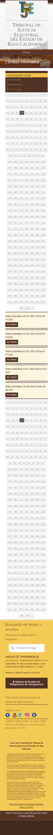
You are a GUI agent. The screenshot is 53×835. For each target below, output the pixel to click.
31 (17, 113)
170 (9, 222)
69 (26, 137)
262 (15, 302)
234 (15, 277)
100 (9, 162)
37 (45, 113)
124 (26, 180)
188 (32, 235)
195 (32, 241)
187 (26, 235)
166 (26, 216)
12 (12, 101)
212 (9, 259)
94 (19, 155)
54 (40, 125)
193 (21, 241)
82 (45, 143)
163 (9, 216)
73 (45, 137)
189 (37, 235)
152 (26, 204)
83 (8, 149)
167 (32, 216)
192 (15, 241)
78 (26, 143)
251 (32, 290)
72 (40, 137)
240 (9, 283)
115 (15, 174)
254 (9, 296)
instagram (27, 715)
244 (32, 283)
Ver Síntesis (12, 324)
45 (40, 119)
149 (9, 204)
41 (22, 119)
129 (15, 186)
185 (15, 235)
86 (22, 149)
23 (22, 107)
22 (17, 107)
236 (26, 277)
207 (21, 253)
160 (32, 210)
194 (26, 241)
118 (32, 174)
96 (29, 155)
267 (43, 302)
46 (45, 119)
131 (26, 186)
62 (36, 131)
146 (32, 198)
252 (37, 290)
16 (31, 101)
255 (15, 296)
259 (37, 296)
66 (12, 137)
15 (26, 101)
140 (37, 192)
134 (43, 186)
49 (17, 125)
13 (17, 101)
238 (37, 277)
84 (12, 149)
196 (37, 241)
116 (21, 174)
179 (21, 229)
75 (12, 143)
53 (36, 125)
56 (8, 131)
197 (43, 241)
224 (37, 265)
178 (15, 229)
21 (12, 107)
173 (26, 222)
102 (21, 162)
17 (36, 101)
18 (40, 101)
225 (43, 265)
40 (17, 119)
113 (43, 168)
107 (9, 168)
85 (17, 149)
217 (37, 259)
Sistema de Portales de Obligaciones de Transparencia (26, 683)
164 (15, 216)
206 (15, 253)
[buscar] (26, 648)
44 (36, 119)
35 (36, 113)
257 (26, 296)
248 (15, 290)
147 (37, 198)
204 (43, 247)
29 (8, 113)
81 (40, 143)
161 (37, 210)
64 (45, 131)
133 (37, 186)
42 (26, 119)
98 (38, 155)
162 (43, 210)
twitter (20, 715)
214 (21, 259)
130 (21, 186)
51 (26, 125)
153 (32, 204)
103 (26, 162)
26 (36, 107)
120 (43, 174)
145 (26, 198)
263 (21, 302)
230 (32, 271)
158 (21, 210)
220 (15, 265)
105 (37, 162)
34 (31, 113)
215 (26, 259)
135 (9, 192)
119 (37, 174)
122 (15, 180)
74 (8, 143)
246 (43, 283)
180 (26, 229)
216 (32, 259)
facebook (7, 715)
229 (26, 271)
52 (31, 125)
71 (36, 137)
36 (40, 113)
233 (9, 277)
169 (43, 216)
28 (45, 107)
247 (9, 290)
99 (43, 155)
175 (37, 222)
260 (43, 296)
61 (31, 131)
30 (12, 113)
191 (9, 241)
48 (12, 125)
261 (9, 302)
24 (26, 107)
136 (15, 192)
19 (45, 101)
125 (32, 180)
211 (43, 253)
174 (32, 222)
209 (32, 253)
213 (15, 259)
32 (22, 113)
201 (26, 247)
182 (37, 229)
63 (40, 131)
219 (9, 265)
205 (9, 253)
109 (21, 168)
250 (26, 290)
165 (21, 216)
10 (45, 94)
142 (9, 198)
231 (37, 271)
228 (21, 271)
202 (32, 247)
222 (26, 265)
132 (32, 186)
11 (8, 101)
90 (40, 149)
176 (43, 222)
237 (32, 277)
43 (31, 119)
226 (9, 271)
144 (21, 198)
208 (26, 253)
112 (37, 168)
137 (21, 192)
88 (31, 149)
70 (31, 137)
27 (40, 107)
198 (9, 247)
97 (33, 155)
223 (32, 265)
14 (22, 101)
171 (15, 222)
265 (32, 302)
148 (43, 198)
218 (43, 259)
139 (32, 192)
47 (8, 125)
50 (22, 125)
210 (37, 253)
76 (17, 143)
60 (26, 131)
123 (21, 180)
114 (9, 174)
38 (8, 119)
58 (17, 131)
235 (21, 277)
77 (22, 143)
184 (9, 235)
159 (26, 210)
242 (21, 283)
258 (32, 296)
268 (21, 308)
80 (36, 143)
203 (37, 247)
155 (43, 204)
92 (10, 155)
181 (32, 229)
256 (21, 296)
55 (45, 125)
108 (15, 168)
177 (9, 229)
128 (9, 186)
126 (37, 180)
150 (15, 204)
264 (26, 302)
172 (21, 222)
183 (43, 229)
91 (45, 149)
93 (15, 155)
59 (22, 131)
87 (26, 149)
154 (37, 204)
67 (17, 137)
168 (37, 216)
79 (31, 143)
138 (26, 192)
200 (21, 247)
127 (43, 180)
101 (15, 162)
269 (27, 308)
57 (12, 131)
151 (21, 204)
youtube (14, 715)
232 (43, 271)
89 (36, 149)
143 (15, 198)
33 (26, 113)
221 (21, 265)
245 (37, 283)
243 (26, 283)
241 (15, 283)
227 (15, 271)
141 (43, 192)
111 (32, 168)
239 (43, 277)
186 (21, 235)
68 (22, 137)
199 (15, 247)
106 (43, 162)
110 (26, 168)
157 (15, 210)
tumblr (34, 715)
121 (9, 180)
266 (37, 302)
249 (21, 290)
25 (31, 107)
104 (32, 162)
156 (9, 210)
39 (12, 119)
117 (26, 174)
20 (8, 107)
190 (43, 235)
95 (24, 155)
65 (8, 137)
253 (43, 290)
